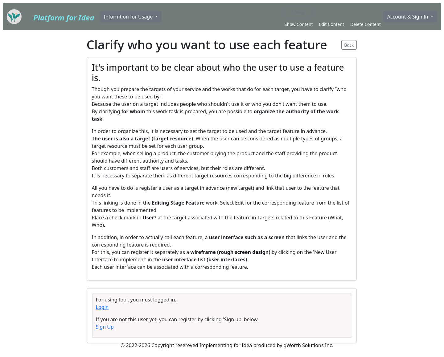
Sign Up (105, 326)
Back (349, 45)
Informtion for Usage (129, 16)
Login (102, 307)
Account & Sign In (408, 16)
